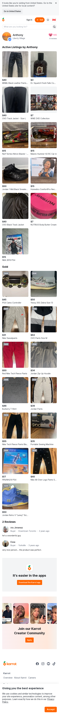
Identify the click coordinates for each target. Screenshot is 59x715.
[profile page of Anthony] (6, 36)
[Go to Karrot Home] (9, 663)
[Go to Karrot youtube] (48, 663)
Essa (13, 542)
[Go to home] (3, 20)
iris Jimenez (17, 527)
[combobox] (27, 26)
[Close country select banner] (56, 3)
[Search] (54, 27)
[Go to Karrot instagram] (43, 663)
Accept (51, 709)
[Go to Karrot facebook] (37, 663)
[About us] (47, 19)
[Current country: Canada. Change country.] (54, 20)
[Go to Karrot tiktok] (54, 663)
